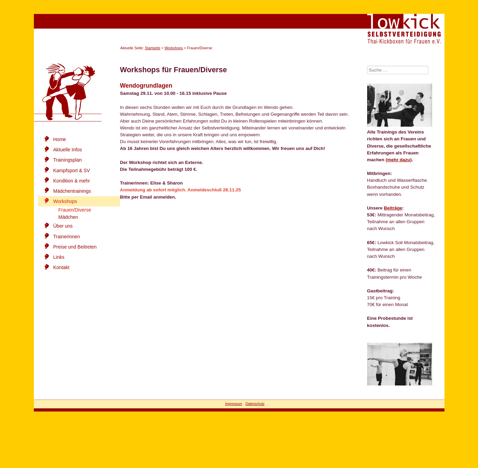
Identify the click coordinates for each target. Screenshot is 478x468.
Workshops (174, 48)
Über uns (63, 226)
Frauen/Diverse (75, 210)
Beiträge (393, 208)
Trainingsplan (67, 160)
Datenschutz (254, 404)
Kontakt (61, 267)
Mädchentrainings (72, 191)
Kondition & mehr (71, 181)
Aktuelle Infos (67, 149)
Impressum (233, 404)
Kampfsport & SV (71, 170)
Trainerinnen (66, 236)
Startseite (152, 48)
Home (59, 139)
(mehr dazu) (399, 159)
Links (59, 257)
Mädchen (68, 217)
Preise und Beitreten (75, 247)
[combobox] (397, 70)
